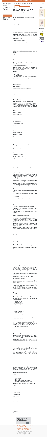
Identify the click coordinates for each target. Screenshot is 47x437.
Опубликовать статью (8, 4)
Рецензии (15, 3)
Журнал (4, 3)
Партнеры (41, 42)
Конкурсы (19, 3)
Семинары (24, 3)
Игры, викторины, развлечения (6, 16)
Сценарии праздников (7, 11)
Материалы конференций (5, 19)
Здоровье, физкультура (7, 13)
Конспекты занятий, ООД (6, 8)
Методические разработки (5, 10)
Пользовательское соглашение (21, 428)
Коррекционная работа (7, 12)
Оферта (27, 429)
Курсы (32, 3)
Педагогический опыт (7, 17)
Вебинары (28, 3)
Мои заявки (42, 5)
